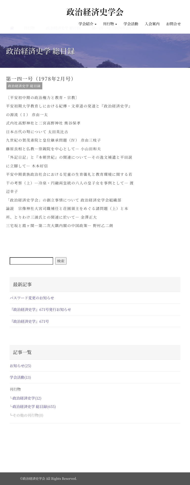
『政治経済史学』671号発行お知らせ (40, 309)
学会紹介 (87, 23)
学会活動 (130, 23)
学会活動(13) (20, 377)
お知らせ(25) (20, 365)
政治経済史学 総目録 (24, 85)
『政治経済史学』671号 (29, 321)
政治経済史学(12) (27, 398)
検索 (61, 260)
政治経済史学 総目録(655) (34, 406)
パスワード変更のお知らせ (32, 297)
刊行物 (110, 23)
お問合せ (173, 23)
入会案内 (152, 23)
